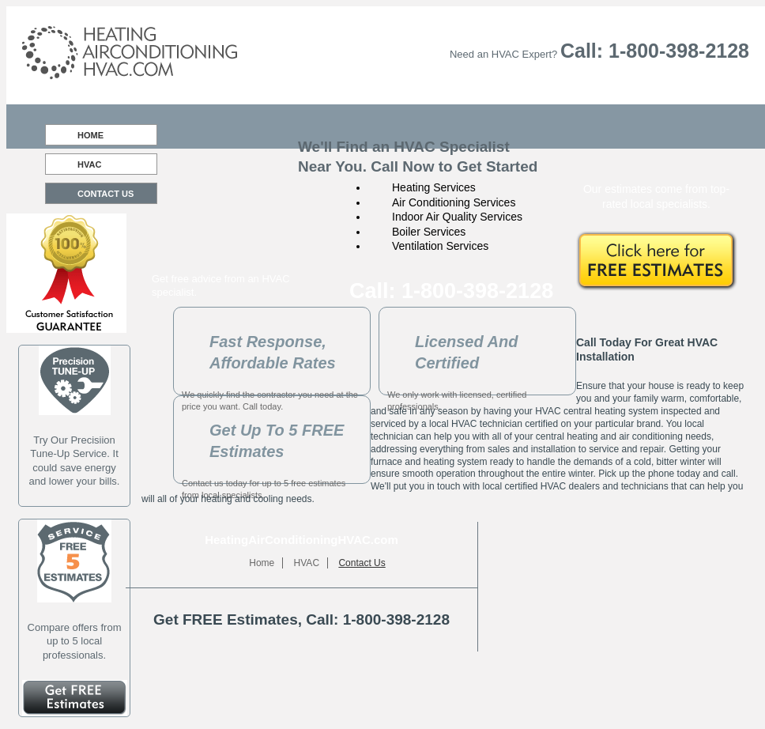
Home (90, 135)
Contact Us (105, 193)
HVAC (89, 164)
